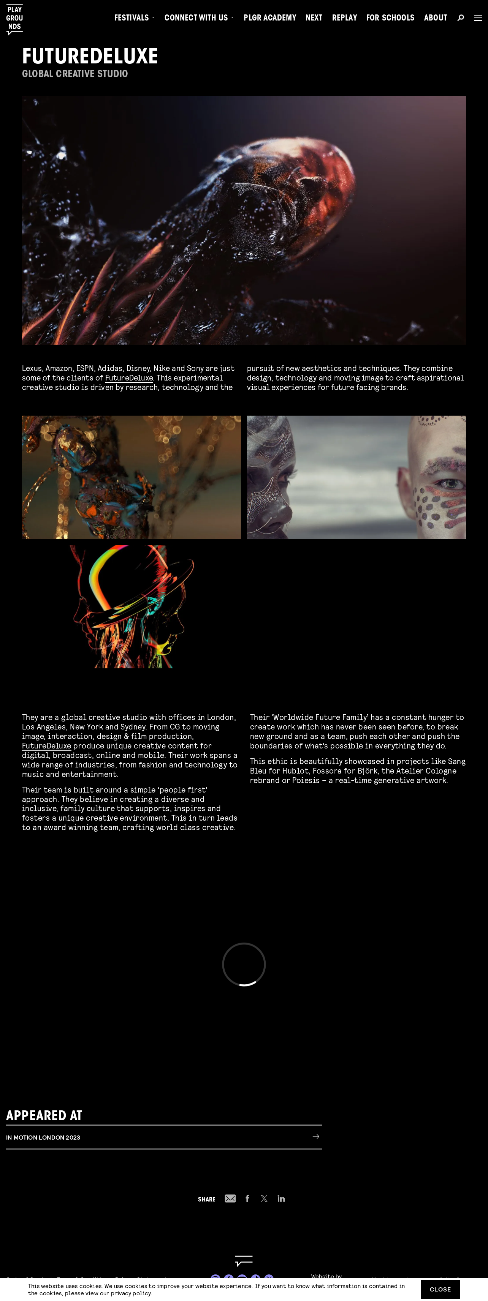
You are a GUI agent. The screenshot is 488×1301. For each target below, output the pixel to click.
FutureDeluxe (129, 377)
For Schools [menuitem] (390, 19)
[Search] (460, 19)
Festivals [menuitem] (131, 19)
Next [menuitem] (314, 19)
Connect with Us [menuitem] (196, 19)
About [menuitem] (435, 19)
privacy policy (131, 1292)
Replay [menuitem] (344, 19)
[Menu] (475, 18)
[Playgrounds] (18, 20)
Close (440, 1289)
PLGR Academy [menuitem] (270, 19)
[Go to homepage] (244, 1261)
